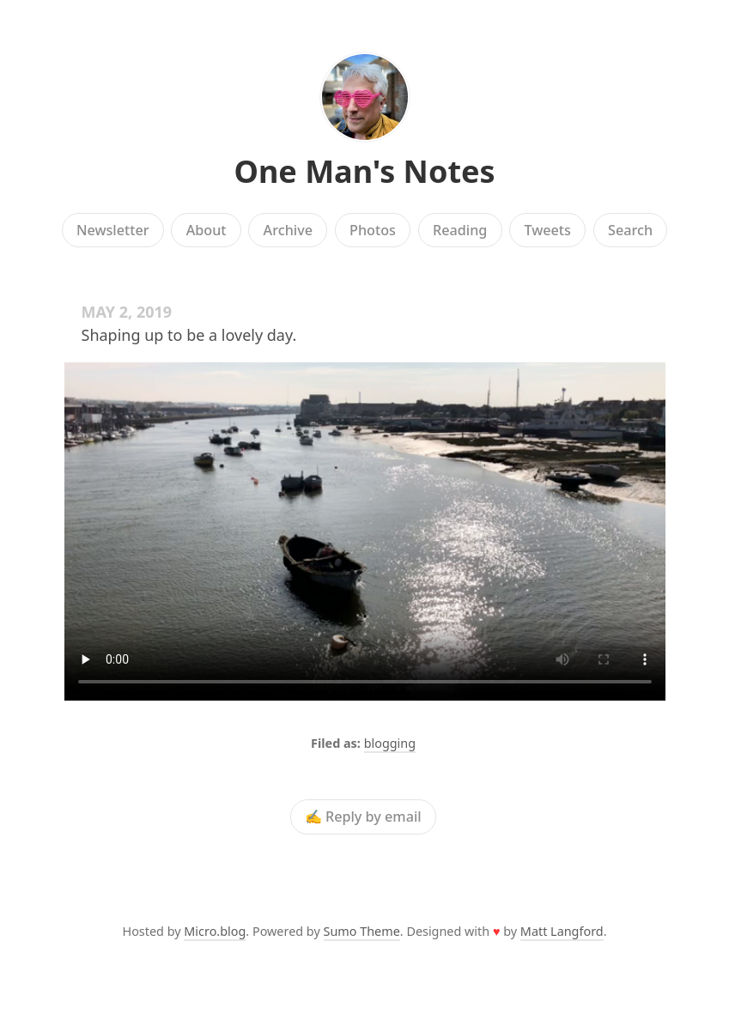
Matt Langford (562, 931)
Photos (372, 230)
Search (630, 230)
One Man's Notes (364, 171)
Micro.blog (215, 931)
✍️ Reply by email (363, 817)
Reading (460, 230)
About (206, 230)
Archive (288, 230)
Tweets (547, 230)
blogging (390, 743)
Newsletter (112, 230)
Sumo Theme (362, 931)
